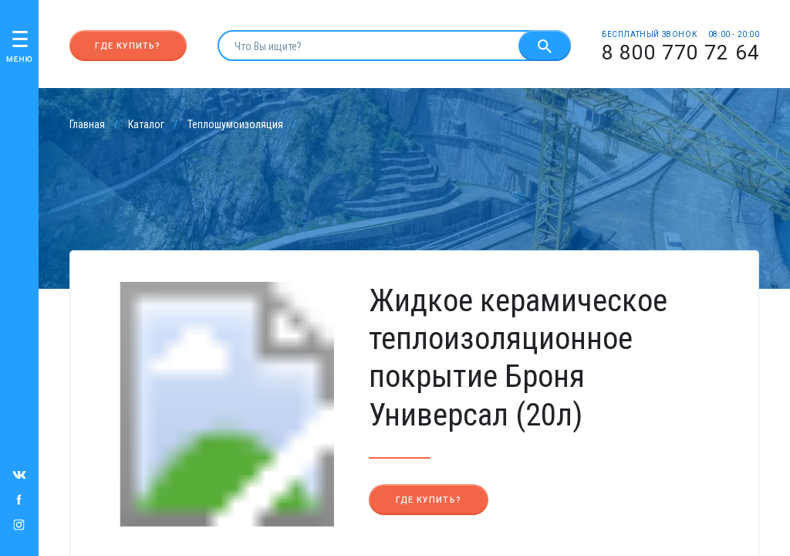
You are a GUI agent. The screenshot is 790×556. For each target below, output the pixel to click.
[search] (368, 45)
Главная (87, 124)
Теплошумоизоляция (235, 124)
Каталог (146, 124)
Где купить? (127, 46)
